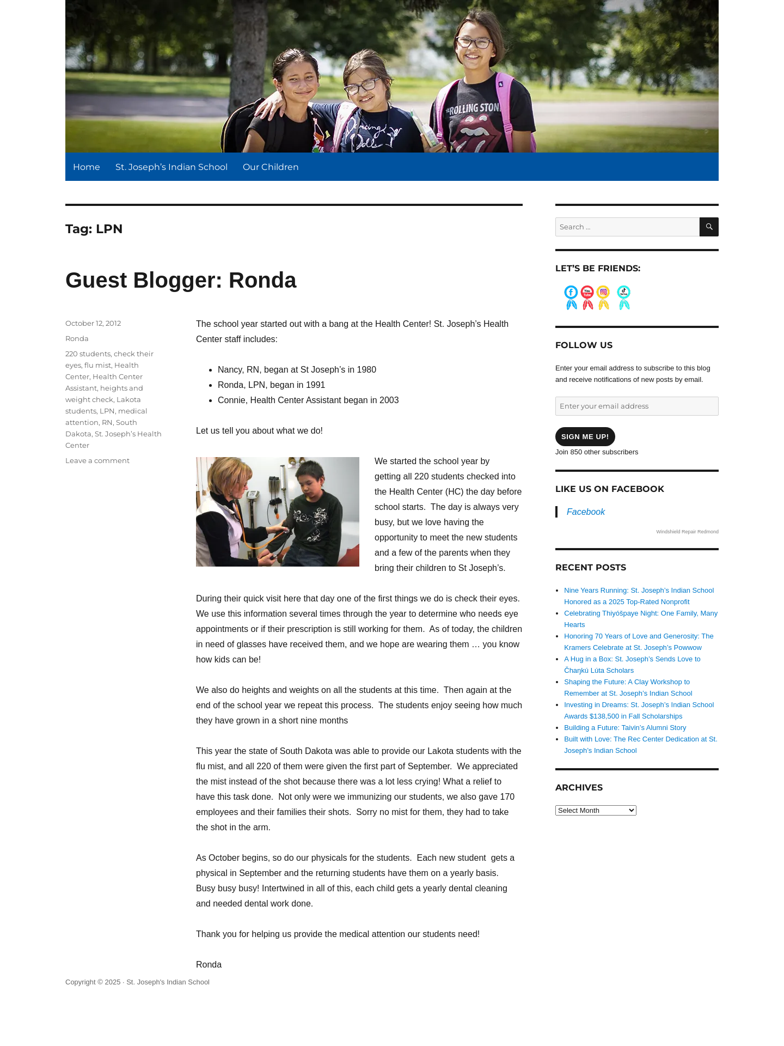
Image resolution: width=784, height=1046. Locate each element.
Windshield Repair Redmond (687, 531)
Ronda (77, 338)
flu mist (97, 365)
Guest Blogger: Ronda (180, 280)
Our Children (271, 167)
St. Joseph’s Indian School (171, 167)
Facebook (586, 511)
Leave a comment (97, 460)
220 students (88, 353)
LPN (107, 410)
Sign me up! (585, 437)
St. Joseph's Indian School (168, 982)
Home (86, 167)
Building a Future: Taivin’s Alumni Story (625, 727)
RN (107, 422)
